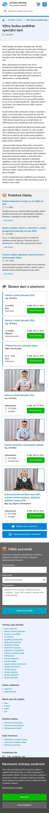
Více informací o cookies (12, 788)
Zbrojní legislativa (11, 675)
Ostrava (7, 706)
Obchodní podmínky (12, 745)
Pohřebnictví (9, 656)
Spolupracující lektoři (12, 728)
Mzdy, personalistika (12, 642)
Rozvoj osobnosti (11, 659)
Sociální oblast (10, 661)
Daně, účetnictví (10, 629)
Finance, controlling (12, 634)
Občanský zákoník (11, 645)
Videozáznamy (10, 692)
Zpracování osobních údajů (15, 742)
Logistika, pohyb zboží (13, 640)
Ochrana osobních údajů (14, 653)
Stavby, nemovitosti (12, 667)
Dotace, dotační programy (14, 631)
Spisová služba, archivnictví (15, 664)
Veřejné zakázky (10, 672)
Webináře (8, 689)
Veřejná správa (10, 669)
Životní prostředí (11, 678)
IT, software (9, 637)
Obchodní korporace (12, 648)
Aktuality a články (15, 20)
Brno (6, 703)
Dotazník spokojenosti (13, 723)
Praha (6, 709)
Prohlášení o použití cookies (15, 740)
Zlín (5, 711)
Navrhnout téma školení (14, 726)
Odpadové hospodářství (14, 650)
